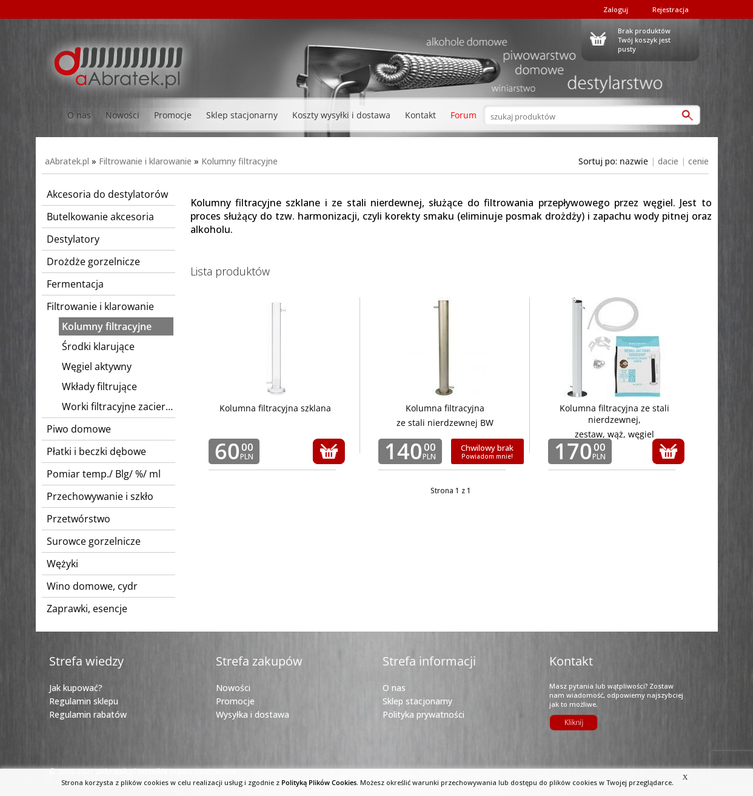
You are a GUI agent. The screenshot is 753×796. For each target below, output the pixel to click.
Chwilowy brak (487, 451)
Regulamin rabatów (88, 714)
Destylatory (73, 239)
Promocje (173, 115)
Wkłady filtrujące (99, 386)
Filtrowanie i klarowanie (145, 161)
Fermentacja (75, 284)
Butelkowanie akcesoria (100, 216)
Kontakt (420, 115)
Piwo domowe (79, 429)
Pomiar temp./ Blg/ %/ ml (104, 474)
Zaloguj (615, 9)
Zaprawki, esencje (87, 608)
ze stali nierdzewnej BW (445, 422)
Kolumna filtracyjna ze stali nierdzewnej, (614, 413)
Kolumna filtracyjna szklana (275, 408)
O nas (79, 115)
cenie (698, 161)
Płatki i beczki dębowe (96, 451)
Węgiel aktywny (97, 366)
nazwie (634, 161)
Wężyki (62, 563)
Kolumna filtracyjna (445, 408)
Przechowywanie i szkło (100, 496)
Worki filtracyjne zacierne (117, 406)
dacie (668, 161)
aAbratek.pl (67, 161)
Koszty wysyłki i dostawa (341, 115)
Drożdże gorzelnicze (93, 261)
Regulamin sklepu (83, 701)
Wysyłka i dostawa (252, 714)
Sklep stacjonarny (242, 115)
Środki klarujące (98, 346)
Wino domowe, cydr (92, 586)
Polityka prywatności (423, 714)
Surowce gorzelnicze (94, 541)
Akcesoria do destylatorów (107, 194)
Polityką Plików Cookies (318, 782)
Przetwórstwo (78, 518)
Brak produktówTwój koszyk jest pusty (644, 38)
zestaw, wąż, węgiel (614, 434)
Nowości (122, 115)
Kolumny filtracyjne (239, 161)
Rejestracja (670, 9)
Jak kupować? (75, 687)
